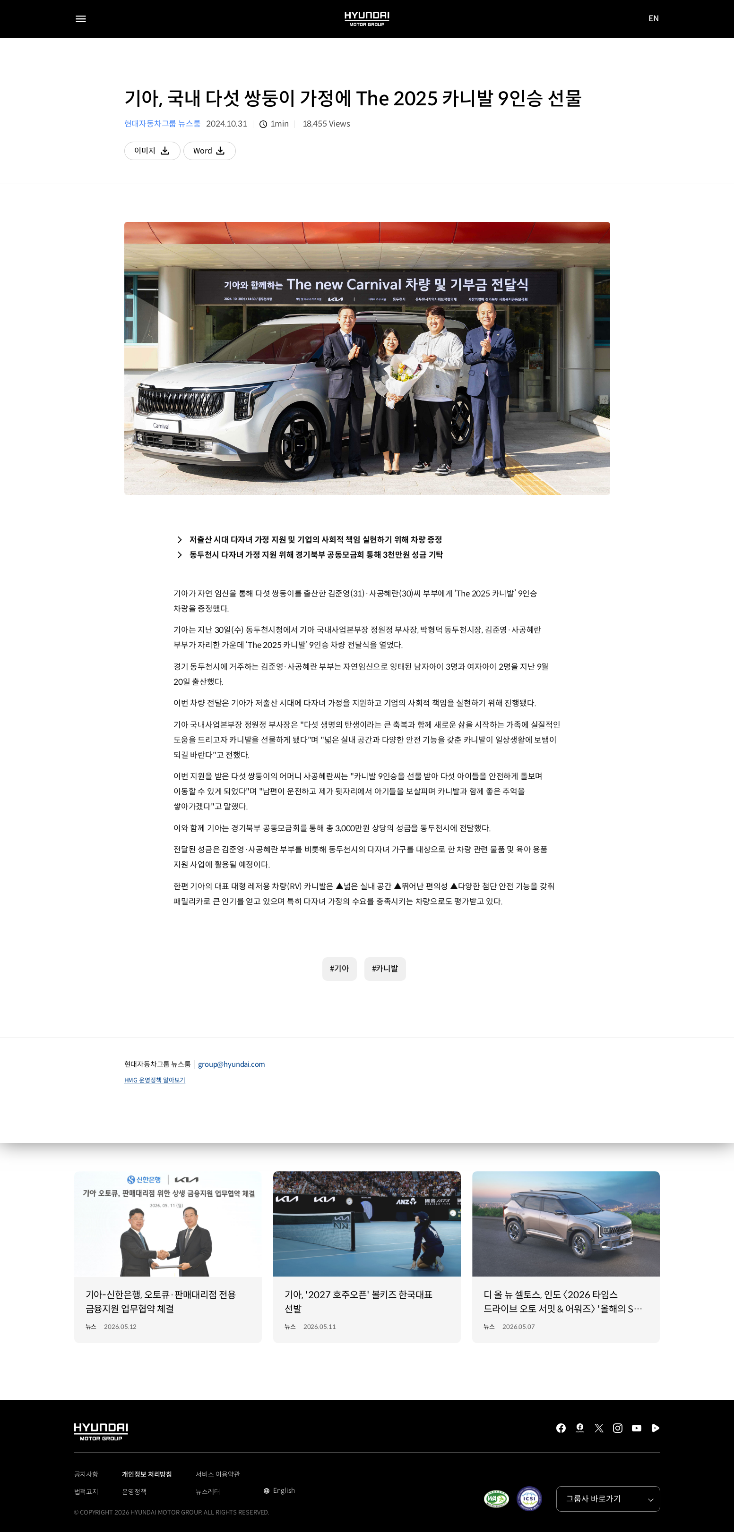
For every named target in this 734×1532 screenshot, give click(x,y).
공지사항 (86, 1474)
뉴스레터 (208, 1492)
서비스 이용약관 (218, 1474)
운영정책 (134, 1492)
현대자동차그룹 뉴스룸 (162, 124)
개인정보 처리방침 (147, 1474)
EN (654, 19)
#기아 (339, 969)
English (282, 1491)
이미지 (158, 153)
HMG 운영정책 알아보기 (155, 1080)
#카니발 (385, 969)
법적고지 (86, 1492)
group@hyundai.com (231, 1064)
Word (218, 153)
